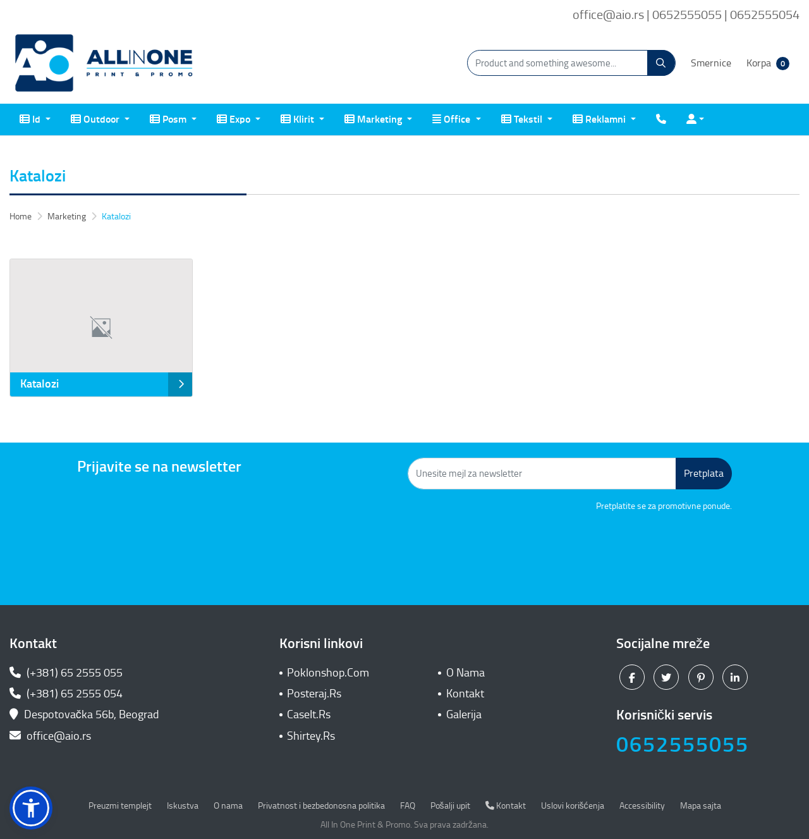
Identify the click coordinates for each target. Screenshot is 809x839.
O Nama (465, 673)
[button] (31, 808)
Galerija (464, 714)
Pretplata (704, 473)
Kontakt (465, 694)
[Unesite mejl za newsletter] (542, 473)
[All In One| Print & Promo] (104, 63)
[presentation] (636, 547)
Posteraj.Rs (314, 694)
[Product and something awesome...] (571, 63)
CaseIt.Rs (309, 714)
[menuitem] (35, 119)
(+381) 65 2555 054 (66, 694)
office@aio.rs (50, 736)
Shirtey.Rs (311, 736)
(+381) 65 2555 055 (66, 673)
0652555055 (682, 744)
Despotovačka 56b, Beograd (85, 714)
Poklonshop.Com (328, 673)
